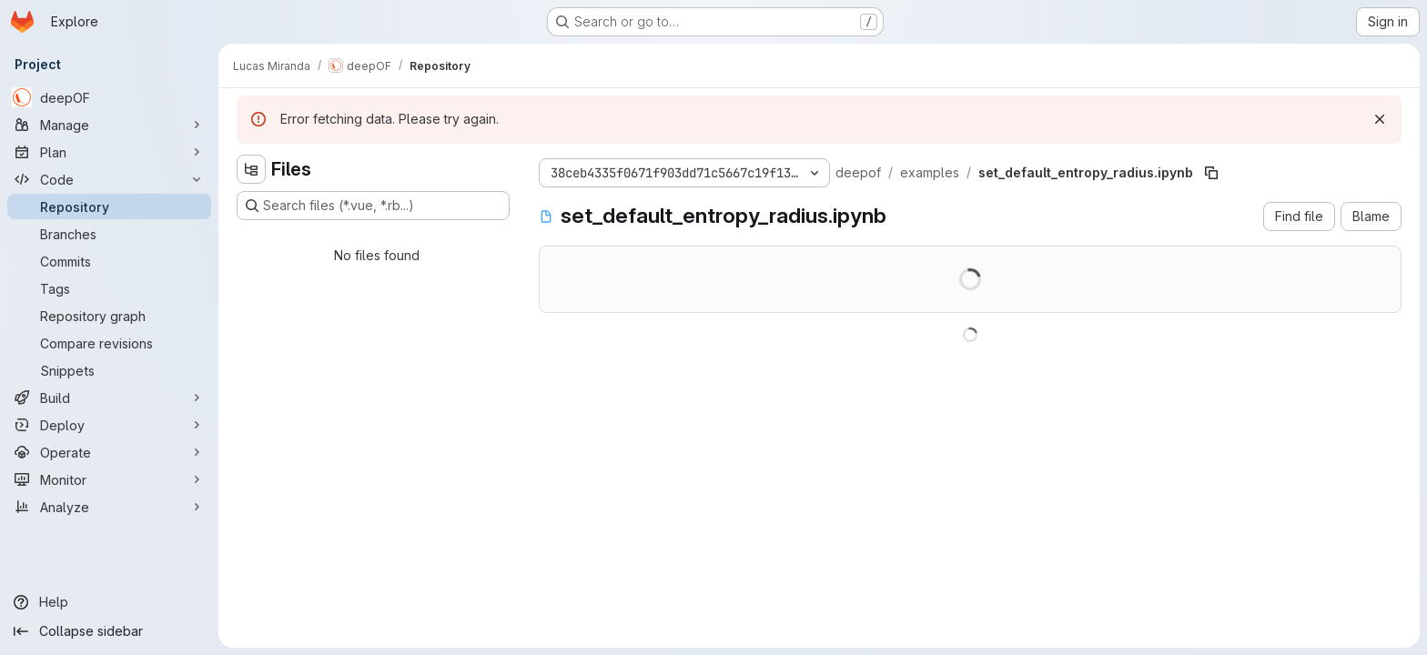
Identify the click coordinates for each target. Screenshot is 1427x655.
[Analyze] (109, 506)
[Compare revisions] (109, 343)
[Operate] (109, 452)
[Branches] (109, 234)
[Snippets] (109, 370)
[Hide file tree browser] (251, 169)
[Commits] (109, 261)
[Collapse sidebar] (109, 631)
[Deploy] (109, 425)
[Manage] (109, 124)
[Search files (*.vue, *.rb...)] (373, 205)
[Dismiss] (1380, 119)
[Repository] (109, 206)
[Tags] (109, 288)
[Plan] (109, 152)
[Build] (109, 397)
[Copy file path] (1211, 172)
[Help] (109, 602)
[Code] (109, 179)
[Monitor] (109, 479)
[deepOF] (109, 97)
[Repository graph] (109, 315)
